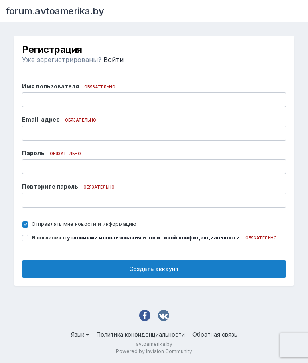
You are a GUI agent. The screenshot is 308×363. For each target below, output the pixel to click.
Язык (80, 334)
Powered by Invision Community (154, 351)
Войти (113, 60)
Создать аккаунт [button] (154, 268)
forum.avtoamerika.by (55, 11)
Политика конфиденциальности (141, 334)
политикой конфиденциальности (193, 237)
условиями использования (104, 237)
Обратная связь (214, 334)
